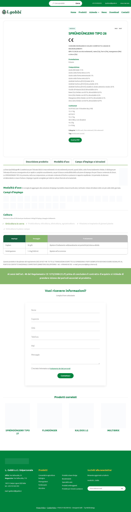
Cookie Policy (51, 508)
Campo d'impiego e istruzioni (90, 161)
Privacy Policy (41, 508)
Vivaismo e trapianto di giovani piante (96, 224)
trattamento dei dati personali (60, 368)
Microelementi (98, 130)
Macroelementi (89, 130)
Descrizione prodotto (37, 161)
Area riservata (124, 3)
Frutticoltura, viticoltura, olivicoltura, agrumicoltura (51, 224)
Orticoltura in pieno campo (18, 229)
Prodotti (83, 12)
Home (73, 12)
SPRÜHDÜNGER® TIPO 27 (18, 432)
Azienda (93, 12)
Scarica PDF (75, 140)
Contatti (125, 12)
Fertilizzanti (79, 130)
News (104, 12)
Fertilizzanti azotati (78, 133)
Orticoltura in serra (14, 223)
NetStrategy (90, 508)
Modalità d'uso (61, 161)
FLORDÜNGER (49, 430)
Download (114, 12)
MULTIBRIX (113, 430)
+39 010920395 (97, 3)
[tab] (37, 162)
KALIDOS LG (81, 430)
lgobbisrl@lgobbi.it (111, 3)
